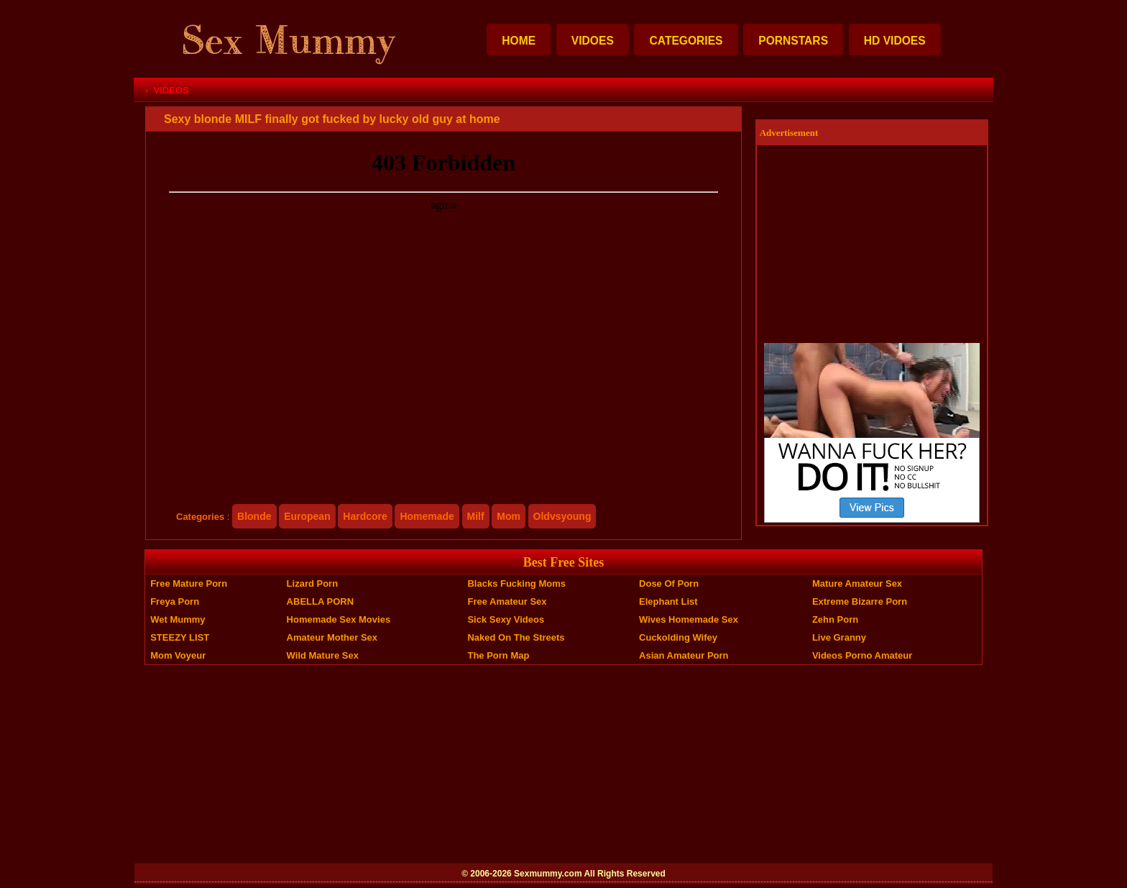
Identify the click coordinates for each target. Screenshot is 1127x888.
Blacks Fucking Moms (516, 583)
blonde (254, 516)
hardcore (365, 516)
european (307, 516)
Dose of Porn (669, 583)
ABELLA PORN (320, 601)
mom (508, 516)
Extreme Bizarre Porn (859, 601)
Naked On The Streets (515, 637)
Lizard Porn (313, 583)
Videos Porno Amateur (862, 655)
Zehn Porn (835, 619)
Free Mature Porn (188, 583)
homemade (427, 516)
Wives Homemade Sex (688, 619)
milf (475, 516)
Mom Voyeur (178, 655)
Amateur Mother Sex (332, 637)
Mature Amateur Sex (857, 583)
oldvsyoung (562, 516)
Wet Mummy (177, 619)
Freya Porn (174, 601)
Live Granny (839, 637)
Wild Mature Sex (323, 655)
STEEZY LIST (179, 637)
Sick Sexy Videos (505, 619)
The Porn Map (498, 655)
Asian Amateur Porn (684, 655)
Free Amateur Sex (506, 601)
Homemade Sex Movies (339, 619)
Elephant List (668, 601)
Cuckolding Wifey (678, 637)
